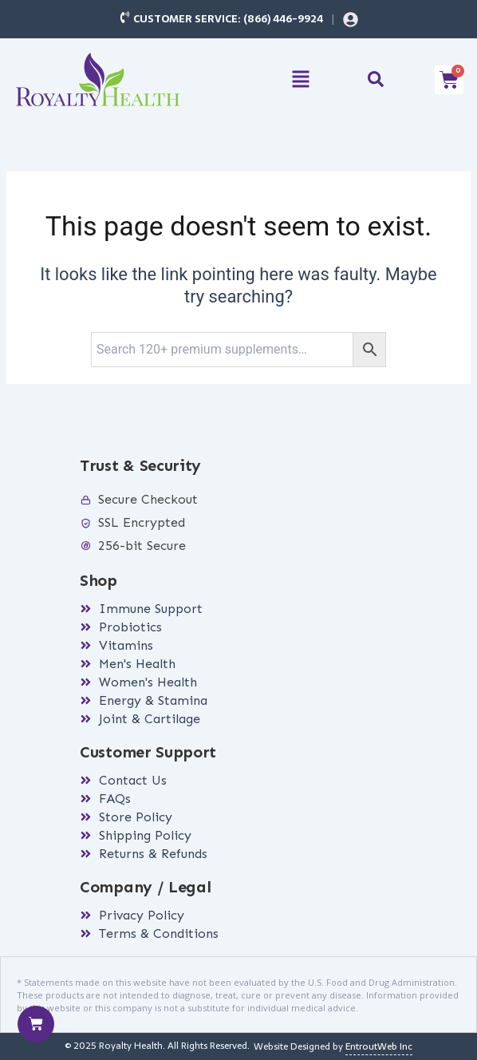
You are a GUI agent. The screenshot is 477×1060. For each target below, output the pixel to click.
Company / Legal (145, 886)
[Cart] (36, 1024)
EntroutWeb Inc (378, 1046)
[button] (301, 80)
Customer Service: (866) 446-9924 (228, 18)
